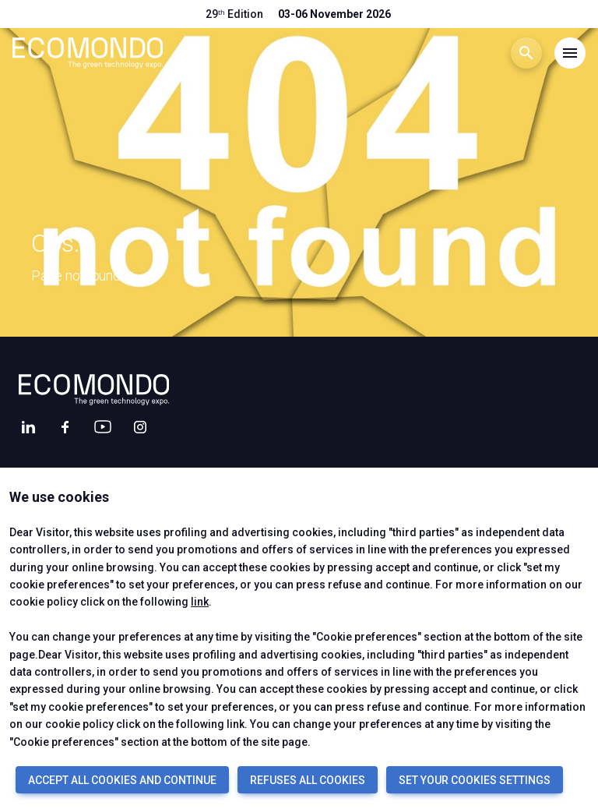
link (200, 601)
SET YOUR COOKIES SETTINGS (475, 780)
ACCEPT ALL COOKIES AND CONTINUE (122, 780)
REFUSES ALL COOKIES (307, 780)
